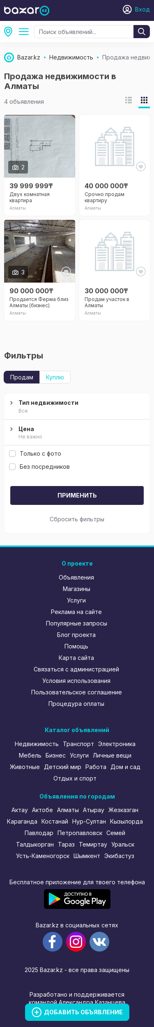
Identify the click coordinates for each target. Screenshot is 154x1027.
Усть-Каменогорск (42, 855)
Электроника (117, 743)
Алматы (10, 31)
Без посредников (39, 466)
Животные (25, 766)
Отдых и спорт (75, 778)
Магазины (76, 588)
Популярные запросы (76, 623)
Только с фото (35, 453)
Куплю (55, 377)
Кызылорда (126, 821)
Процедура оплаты (76, 703)
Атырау (93, 809)
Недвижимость (37, 743)
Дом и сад (125, 766)
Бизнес (56, 755)
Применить (77, 495)
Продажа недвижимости (25, 31)
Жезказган (123, 809)
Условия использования (76, 680)
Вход (142, 9)
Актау (19, 809)
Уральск (122, 844)
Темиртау (93, 844)
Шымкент (87, 855)
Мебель (30, 755)
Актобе (42, 809)
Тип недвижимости (75, 407)
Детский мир (62, 766)
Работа (95, 766)
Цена (75, 433)
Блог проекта (76, 634)
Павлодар (39, 832)
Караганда (22, 821)
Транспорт (78, 743)
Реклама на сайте (76, 611)
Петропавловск (79, 832)
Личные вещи (112, 755)
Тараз (66, 844)
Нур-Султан (89, 821)
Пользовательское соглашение (76, 692)
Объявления (76, 577)
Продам (21, 377)
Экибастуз (119, 855)
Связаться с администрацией (76, 669)
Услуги (76, 600)
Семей (115, 832)
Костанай (54, 821)
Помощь (76, 646)
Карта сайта (76, 657)
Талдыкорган (35, 844)
